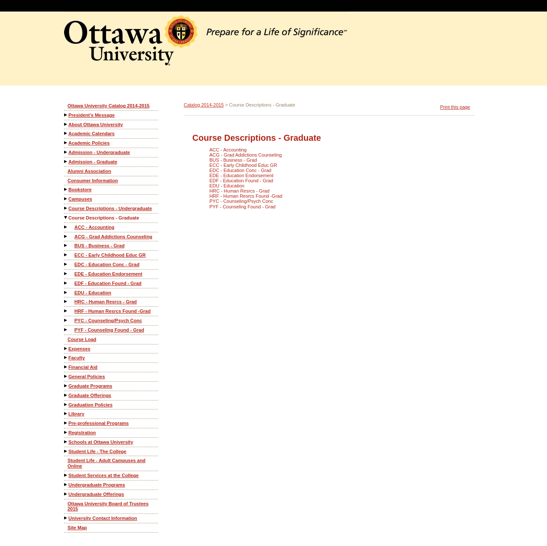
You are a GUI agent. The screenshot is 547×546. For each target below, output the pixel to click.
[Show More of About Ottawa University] (66, 124)
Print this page (455, 107)
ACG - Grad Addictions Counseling (113, 236)
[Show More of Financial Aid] (66, 367)
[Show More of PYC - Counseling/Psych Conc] (66, 320)
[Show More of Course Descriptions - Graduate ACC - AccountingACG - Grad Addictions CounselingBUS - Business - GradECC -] (66, 218)
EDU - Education (92, 292)
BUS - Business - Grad (99, 245)
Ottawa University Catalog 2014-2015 (109, 105)
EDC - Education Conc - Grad (106, 264)
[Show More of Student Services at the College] (66, 475)
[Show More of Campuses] (66, 199)
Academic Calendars (91, 133)
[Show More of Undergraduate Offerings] (66, 494)
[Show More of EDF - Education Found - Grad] (66, 283)
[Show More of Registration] (66, 432)
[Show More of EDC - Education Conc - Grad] (66, 264)
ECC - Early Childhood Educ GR (110, 255)
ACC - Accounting (94, 227)
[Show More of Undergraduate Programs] (66, 485)
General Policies (86, 376)
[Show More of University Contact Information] (66, 518)
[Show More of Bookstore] (66, 189)
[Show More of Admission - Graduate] (66, 161)
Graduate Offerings (89, 395)
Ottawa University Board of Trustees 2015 (108, 506)
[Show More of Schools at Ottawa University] (66, 442)
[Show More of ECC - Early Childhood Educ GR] (66, 255)
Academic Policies (89, 142)
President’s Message (91, 115)
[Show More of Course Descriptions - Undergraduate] (66, 208)
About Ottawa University (95, 124)
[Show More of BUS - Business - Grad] (66, 245)
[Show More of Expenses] (66, 348)
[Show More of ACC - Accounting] (66, 227)
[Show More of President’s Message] (66, 115)
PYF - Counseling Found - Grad (109, 329)
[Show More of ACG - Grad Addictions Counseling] (66, 236)
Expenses (79, 348)
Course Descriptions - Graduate (103, 217)
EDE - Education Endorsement (108, 273)
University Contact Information (102, 518)
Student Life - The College (97, 451)
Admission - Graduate (92, 161)
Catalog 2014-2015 (204, 104)
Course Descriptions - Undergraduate (110, 208)
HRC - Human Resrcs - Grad (105, 301)
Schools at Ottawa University (100, 442)
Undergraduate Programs (96, 484)
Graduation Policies (90, 404)
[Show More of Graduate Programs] (66, 386)
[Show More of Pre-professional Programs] (66, 423)
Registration (82, 432)
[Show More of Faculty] (66, 357)
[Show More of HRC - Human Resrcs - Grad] (66, 301)
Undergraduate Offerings (96, 494)
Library (76, 413)
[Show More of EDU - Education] (66, 292)
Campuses (80, 199)
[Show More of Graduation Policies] (66, 405)
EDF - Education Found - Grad (107, 283)
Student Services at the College (103, 475)
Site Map (77, 527)
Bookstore (79, 189)
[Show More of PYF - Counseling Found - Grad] (66, 330)
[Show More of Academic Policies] (66, 143)
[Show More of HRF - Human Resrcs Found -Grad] (66, 311)
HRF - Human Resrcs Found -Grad (112, 311)
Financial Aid (82, 367)
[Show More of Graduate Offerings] (66, 395)
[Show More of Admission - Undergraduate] (66, 152)
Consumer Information (93, 180)
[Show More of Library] (66, 413)
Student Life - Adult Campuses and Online (106, 463)
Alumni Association (89, 171)
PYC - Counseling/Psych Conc (108, 320)
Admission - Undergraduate (99, 152)
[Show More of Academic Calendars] (66, 133)
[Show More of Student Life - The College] (66, 451)
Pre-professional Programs (98, 423)
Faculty (76, 357)
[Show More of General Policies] (66, 376)
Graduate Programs (90, 386)
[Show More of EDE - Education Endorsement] (66, 274)
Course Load (82, 339)
